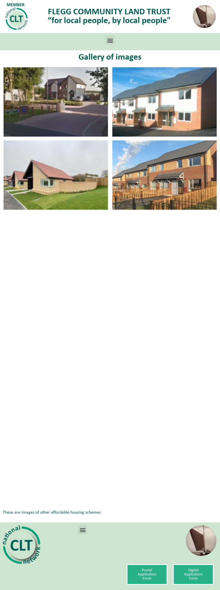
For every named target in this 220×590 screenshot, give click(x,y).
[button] (110, 40)
